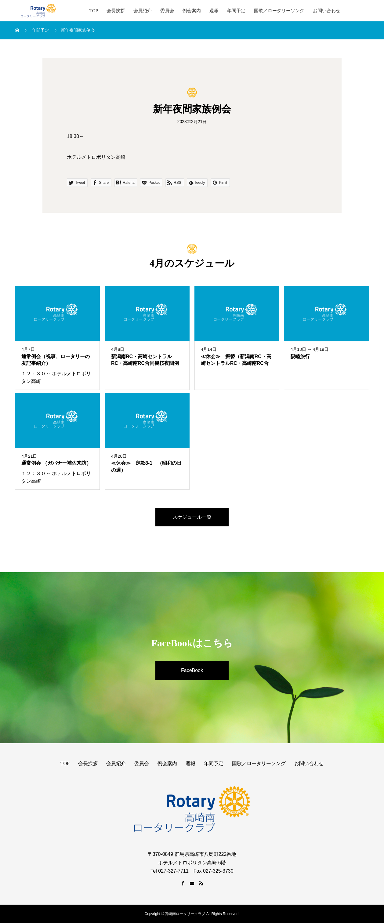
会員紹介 (142, 10)
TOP (93, 10)
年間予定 (236, 10)
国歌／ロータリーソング (279, 10)
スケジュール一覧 (192, 517)
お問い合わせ (326, 10)
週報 (214, 10)
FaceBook (192, 670)
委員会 (167, 10)
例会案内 (192, 10)
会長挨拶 (116, 10)
